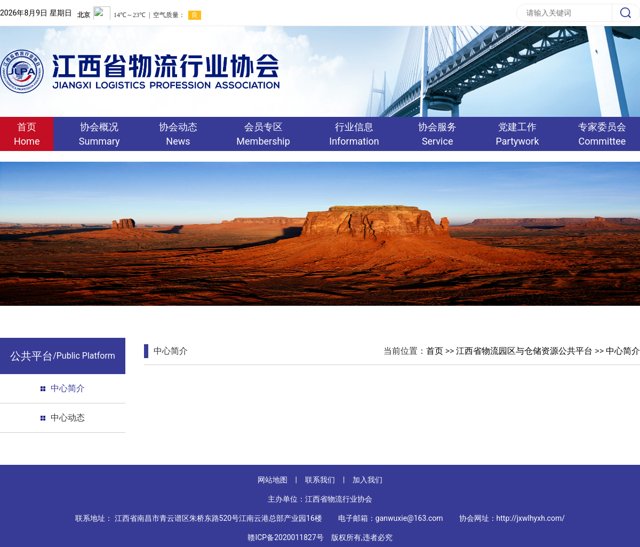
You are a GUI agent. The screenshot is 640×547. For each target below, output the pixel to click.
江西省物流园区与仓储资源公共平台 (524, 351)
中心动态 (68, 418)
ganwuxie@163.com (409, 518)
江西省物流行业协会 (338, 499)
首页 (434, 351)
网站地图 (272, 479)
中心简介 (68, 388)
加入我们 (367, 479)
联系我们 (320, 479)
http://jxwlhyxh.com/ (531, 518)
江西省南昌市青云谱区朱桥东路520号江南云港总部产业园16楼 (218, 518)
